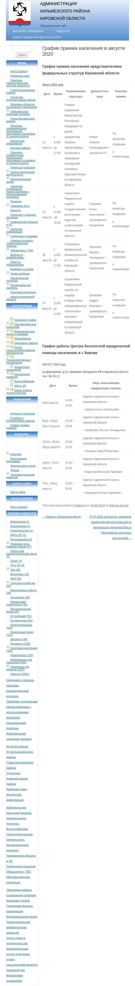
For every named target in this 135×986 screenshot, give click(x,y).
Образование (22, 338)
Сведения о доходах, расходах (21, 216)
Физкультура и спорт (23, 465)
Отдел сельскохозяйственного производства (20, 350)
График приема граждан (17, 427)
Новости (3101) (19, 674)
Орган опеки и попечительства (19, 392)
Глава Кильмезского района (20, 91)
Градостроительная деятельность (20, 173)
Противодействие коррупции (21, 326)
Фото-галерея (18, 507)
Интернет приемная (22, 413)
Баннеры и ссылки (21, 269)
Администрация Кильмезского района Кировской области (65, 11)
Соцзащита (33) (20, 597)
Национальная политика (17, 279)
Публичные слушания (23, 236)
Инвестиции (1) (19, 521)
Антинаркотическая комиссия (20, 476)
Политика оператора (23, 292)
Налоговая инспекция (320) (21, 649)
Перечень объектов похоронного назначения (21, 106)
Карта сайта (17, 492)
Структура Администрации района (21, 99)
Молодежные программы (16, 460)
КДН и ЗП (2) (18, 535)
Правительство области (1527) (17, 668)
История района (20, 148)
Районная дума (19, 75)
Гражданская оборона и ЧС (21, 223)
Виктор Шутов (119, 505)
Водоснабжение (24, 381)
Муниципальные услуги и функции (20, 333)
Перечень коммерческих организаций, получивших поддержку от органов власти (20, 158)
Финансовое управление (17, 368)
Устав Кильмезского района (20, 120)
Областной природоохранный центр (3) (21, 554)
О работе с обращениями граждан (20, 419)
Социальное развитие (18, 376)
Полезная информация (14, 230)
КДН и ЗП (20, 385)
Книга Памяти (18, 71)
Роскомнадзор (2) (21, 539)
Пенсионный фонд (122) (19, 633)
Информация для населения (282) (19, 661)
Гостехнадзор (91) (21, 620)
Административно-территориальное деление (19, 243)
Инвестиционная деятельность (37, 37)
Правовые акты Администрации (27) (18, 545)
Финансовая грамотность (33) (16, 603)
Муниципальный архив (18, 180)
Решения (15, 201)
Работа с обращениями (15, 263)
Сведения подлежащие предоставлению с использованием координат (17, 192)
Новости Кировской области (20, 298)
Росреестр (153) (20, 643)
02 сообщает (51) (21, 616)
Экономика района (25, 343)
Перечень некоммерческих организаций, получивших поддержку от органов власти (20, 131)
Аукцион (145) (18, 639)
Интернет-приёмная (28, 31)
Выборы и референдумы (15, 256)
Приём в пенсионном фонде (61, 516)
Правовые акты (19, 206)
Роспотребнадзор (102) (19, 626)
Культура (15, 454)
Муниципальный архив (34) (18, 610)
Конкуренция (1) (20, 526)
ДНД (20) (15, 578)
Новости (63, 31)
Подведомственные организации (18, 361)
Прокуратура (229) (21, 655)
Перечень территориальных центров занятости (17, 83)
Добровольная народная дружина (17, 113)
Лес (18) (15, 569)
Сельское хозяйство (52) (20, 584)
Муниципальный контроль (18, 286)
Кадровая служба (25, 320)
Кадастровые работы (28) (21, 592)
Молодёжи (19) (19, 574)
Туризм (14, 470)
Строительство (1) (21, 530)
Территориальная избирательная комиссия (18, 927)
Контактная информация (15, 142)
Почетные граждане (22, 167)
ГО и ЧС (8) (17, 565)
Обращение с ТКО (21, 250)
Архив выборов (19, 273)
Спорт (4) (16, 560)
